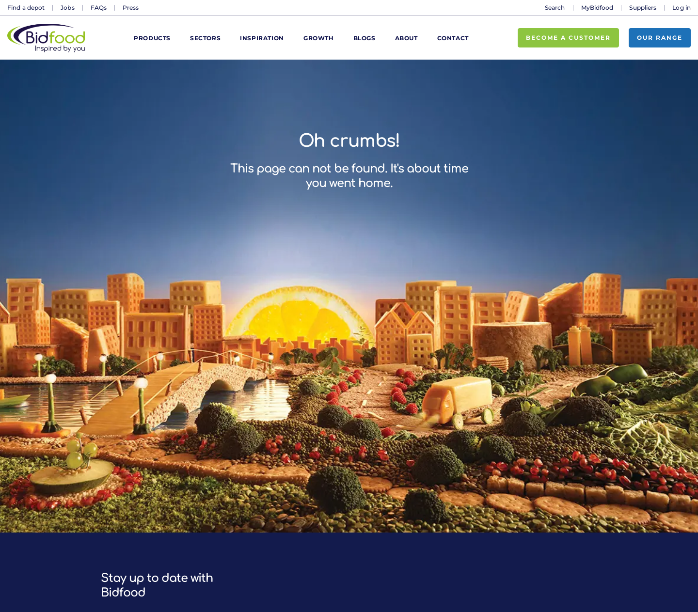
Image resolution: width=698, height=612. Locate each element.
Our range (659, 37)
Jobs (67, 7)
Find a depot (26, 7)
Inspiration (262, 38)
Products (152, 38)
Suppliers (642, 7)
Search (555, 7)
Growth (318, 38)
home (374, 183)
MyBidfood (597, 7)
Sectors (205, 38)
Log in (681, 7)
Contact (453, 38)
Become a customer (568, 37)
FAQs (99, 7)
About (406, 38)
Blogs (364, 38)
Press (131, 7)
